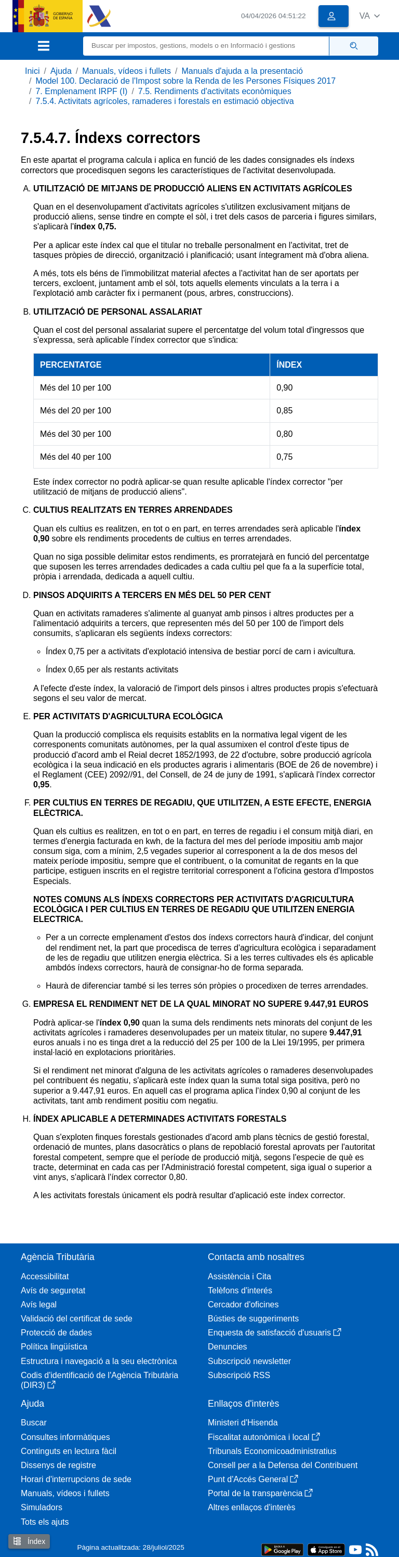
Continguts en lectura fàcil (68, 1451)
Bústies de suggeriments (253, 1318)
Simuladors (41, 1507)
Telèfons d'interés (240, 1290)
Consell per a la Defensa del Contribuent (282, 1465)
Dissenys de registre (58, 1465)
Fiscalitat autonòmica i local (264, 1437)
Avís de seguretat (53, 1290)
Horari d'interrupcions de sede (76, 1479)
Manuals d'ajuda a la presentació (241, 71)
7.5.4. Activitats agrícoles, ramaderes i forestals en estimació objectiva (164, 101)
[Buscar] (206, 46)
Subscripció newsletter (249, 1361)
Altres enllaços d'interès (251, 1507)
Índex (29, 1541)
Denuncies (227, 1346)
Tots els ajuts (45, 1521)
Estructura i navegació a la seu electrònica (99, 1361)
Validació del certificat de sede (76, 1318)
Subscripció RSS (239, 1375)
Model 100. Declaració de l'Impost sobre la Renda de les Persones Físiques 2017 (185, 80)
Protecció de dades (56, 1332)
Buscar (34, 1422)
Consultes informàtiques (65, 1437)
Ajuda (61, 71)
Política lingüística (54, 1346)
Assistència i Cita (239, 1276)
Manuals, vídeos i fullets (126, 71)
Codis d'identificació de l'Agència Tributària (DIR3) (99, 1380)
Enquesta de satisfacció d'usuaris (274, 1332)
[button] (370, 16)
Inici (32, 71)
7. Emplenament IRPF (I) (81, 91)
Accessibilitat (45, 1276)
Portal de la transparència (260, 1493)
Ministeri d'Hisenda (243, 1422)
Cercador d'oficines (243, 1304)
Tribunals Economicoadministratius (272, 1451)
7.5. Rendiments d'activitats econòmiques (214, 91)
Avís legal (39, 1304)
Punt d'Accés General (253, 1479)
